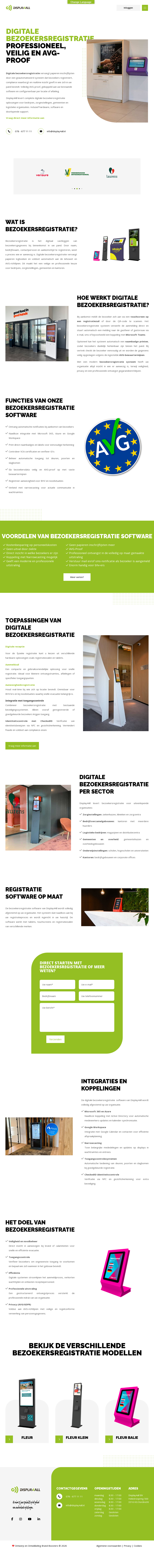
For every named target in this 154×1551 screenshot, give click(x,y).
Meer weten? (77, 577)
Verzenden (55, 1039)
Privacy (127, 1545)
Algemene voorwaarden (109, 1545)
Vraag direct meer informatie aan (25, 117)
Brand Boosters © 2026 (54, 1545)
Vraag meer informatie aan (22, 745)
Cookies (138, 1545)
